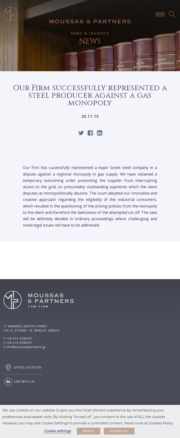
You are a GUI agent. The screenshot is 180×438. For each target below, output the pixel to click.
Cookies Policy (161, 423)
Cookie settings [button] (57, 431)
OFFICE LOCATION (22, 367)
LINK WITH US (19, 382)
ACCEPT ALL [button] (119, 431)
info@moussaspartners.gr (26, 347)
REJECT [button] (88, 431)
